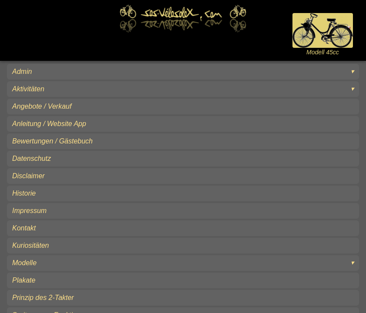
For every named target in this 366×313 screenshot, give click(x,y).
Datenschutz (31, 158)
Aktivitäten (28, 89)
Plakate (23, 280)
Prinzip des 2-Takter (43, 297)
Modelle (24, 262)
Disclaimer (28, 176)
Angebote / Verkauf (41, 106)
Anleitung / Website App (49, 123)
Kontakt (24, 228)
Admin (22, 71)
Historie (24, 193)
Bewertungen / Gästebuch (52, 141)
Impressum (29, 210)
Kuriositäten (30, 245)
